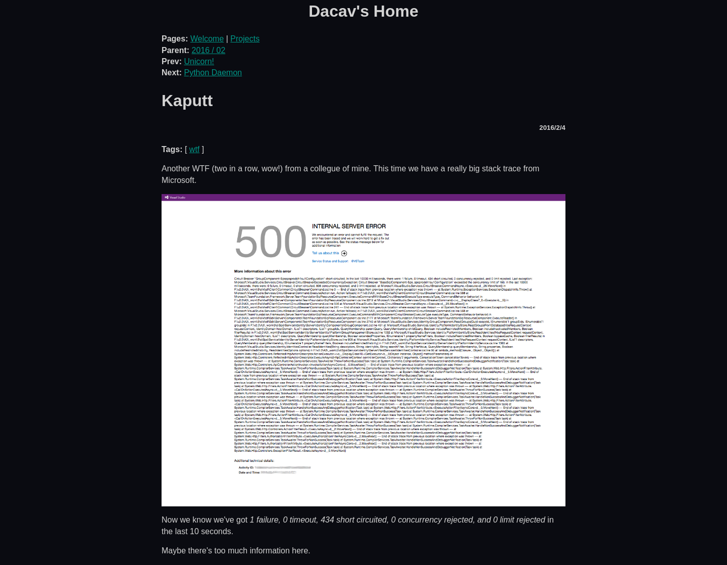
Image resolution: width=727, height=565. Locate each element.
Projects (244, 38)
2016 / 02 (209, 50)
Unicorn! (199, 61)
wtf (194, 149)
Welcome (207, 38)
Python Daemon (213, 72)
